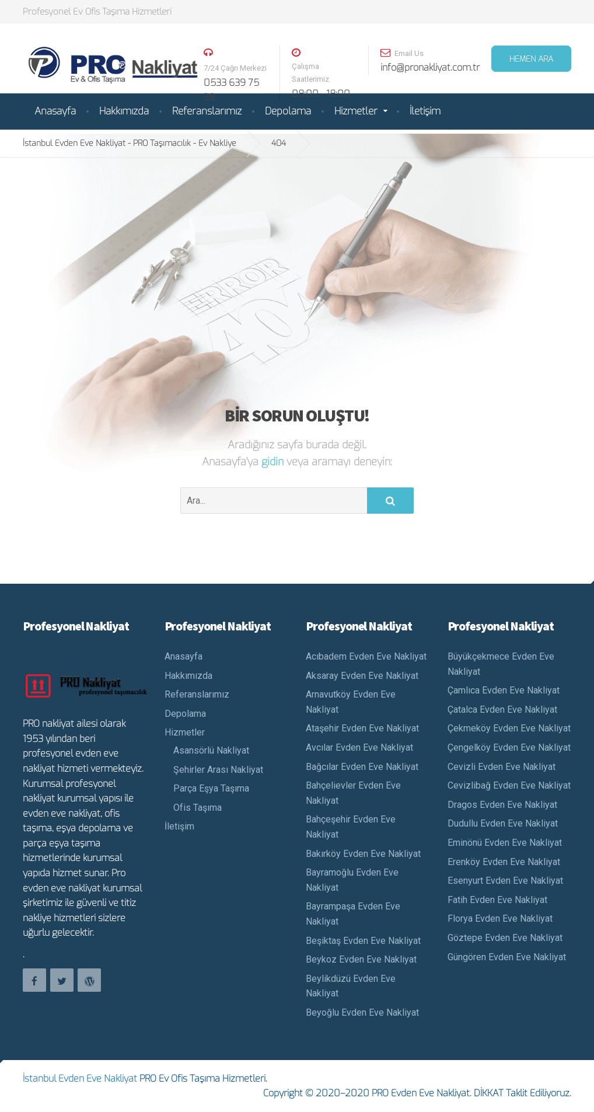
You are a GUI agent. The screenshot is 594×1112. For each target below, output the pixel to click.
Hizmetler (356, 111)
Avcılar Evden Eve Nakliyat (359, 747)
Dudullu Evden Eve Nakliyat (503, 823)
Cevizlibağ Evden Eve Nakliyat (509, 785)
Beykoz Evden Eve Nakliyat (361, 959)
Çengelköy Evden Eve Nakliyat (509, 747)
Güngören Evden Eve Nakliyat (507, 957)
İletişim (425, 111)
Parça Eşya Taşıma (211, 788)
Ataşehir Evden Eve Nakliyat (362, 728)
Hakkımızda (124, 111)
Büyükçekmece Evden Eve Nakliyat (501, 664)
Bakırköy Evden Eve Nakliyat (363, 853)
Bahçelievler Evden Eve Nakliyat (353, 793)
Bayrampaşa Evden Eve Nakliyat (353, 914)
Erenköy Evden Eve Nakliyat (504, 861)
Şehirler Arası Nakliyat (218, 769)
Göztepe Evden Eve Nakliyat (505, 937)
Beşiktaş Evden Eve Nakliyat (363, 940)
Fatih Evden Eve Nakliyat (497, 899)
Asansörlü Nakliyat (211, 750)
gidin (273, 462)
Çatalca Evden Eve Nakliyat (502, 709)
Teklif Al (575, 1091)
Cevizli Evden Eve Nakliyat (501, 766)
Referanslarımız (207, 111)
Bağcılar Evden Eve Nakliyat (362, 766)
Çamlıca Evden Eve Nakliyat (504, 690)
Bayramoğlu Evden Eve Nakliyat (352, 880)
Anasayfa (55, 111)
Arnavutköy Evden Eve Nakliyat (351, 702)
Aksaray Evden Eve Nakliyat (362, 675)
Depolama (288, 111)
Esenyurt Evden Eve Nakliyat (505, 880)
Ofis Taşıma (197, 807)
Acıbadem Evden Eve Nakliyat (366, 656)
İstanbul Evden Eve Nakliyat (80, 1078)
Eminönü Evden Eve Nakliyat (505, 842)
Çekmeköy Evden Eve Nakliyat (509, 728)
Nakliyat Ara (20, 1091)
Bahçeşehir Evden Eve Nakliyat (351, 827)
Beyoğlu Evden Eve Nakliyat (362, 1012)
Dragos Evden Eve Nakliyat (502, 804)
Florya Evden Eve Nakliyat (500, 918)
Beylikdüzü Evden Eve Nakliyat (351, 986)
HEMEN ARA (531, 59)
